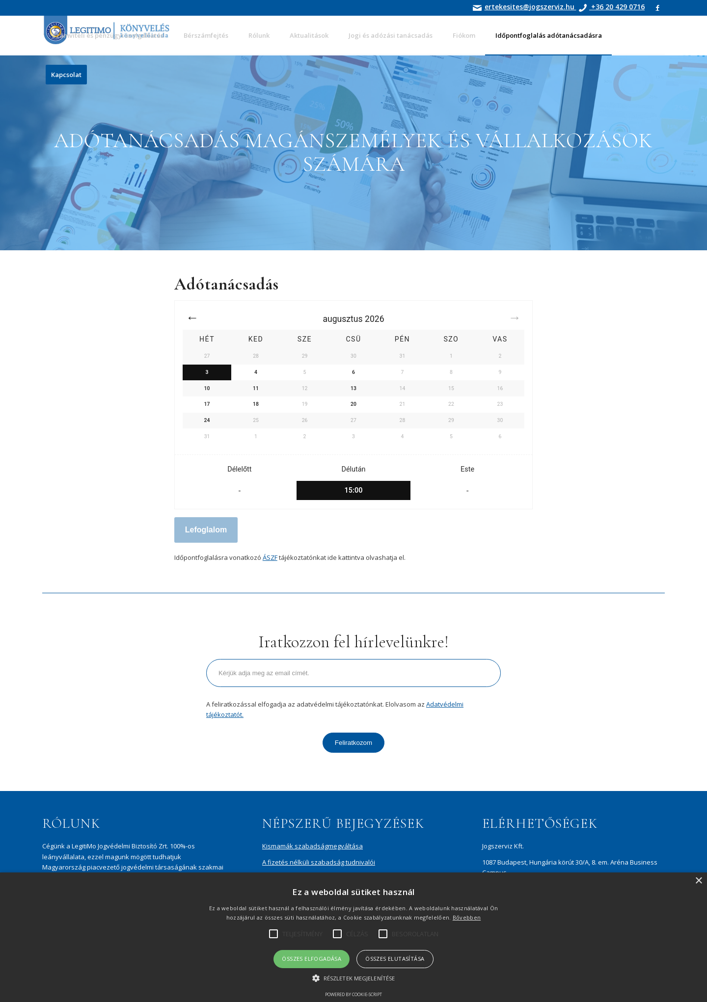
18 (256, 404)
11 (256, 388)
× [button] (698, 881)
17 (207, 404)
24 (207, 420)
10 (207, 388)
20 (353, 404)
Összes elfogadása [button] (311, 958)
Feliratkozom (353, 742)
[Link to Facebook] (657, 7)
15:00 (354, 490)
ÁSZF (270, 557)
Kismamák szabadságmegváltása (312, 846)
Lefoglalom (206, 530)
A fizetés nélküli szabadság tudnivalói (318, 862)
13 (353, 388)
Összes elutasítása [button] (394, 958)
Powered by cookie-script (353, 994)
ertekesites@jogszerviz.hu (530, 6)
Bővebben (467, 917)
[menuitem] (107, 35)
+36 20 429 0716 (617, 6)
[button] (353, 978)
